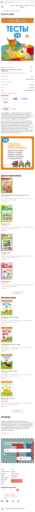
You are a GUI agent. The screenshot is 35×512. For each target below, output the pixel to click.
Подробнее (5, 201)
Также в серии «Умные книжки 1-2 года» (12, 73)
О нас (12, 469)
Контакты (13, 471)
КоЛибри (26, 5)
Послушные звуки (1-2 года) (9, 371)
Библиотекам (4, 479)
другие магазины (5, 102)
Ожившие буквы (5, 281)
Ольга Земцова (9, 67)
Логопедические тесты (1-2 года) (10, 344)
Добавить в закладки (6, 109)
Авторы (2, 475)
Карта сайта (14, 477)
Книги (22, 7)
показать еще (17, 292)
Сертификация (14, 475)
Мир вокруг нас (5, 224)
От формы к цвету (6, 252)
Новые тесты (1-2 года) (7, 398)
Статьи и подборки (5, 471)
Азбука (12, 5)
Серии (2, 481)
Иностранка (19, 5)
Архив (2, 483)
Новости (3, 473)
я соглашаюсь (20, 453)
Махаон (32, 5)
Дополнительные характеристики (9, 93)
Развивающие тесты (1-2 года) (9, 317)
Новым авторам (4, 477)
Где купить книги (15, 473)
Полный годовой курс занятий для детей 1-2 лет (15, 195)
